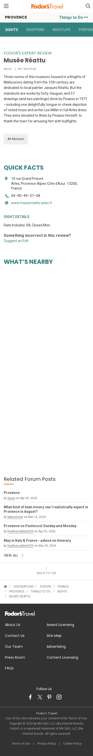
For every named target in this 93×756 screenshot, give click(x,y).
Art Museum (15, 139)
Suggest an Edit (16, 241)
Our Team (14, 646)
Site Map (54, 635)
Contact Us (15, 635)
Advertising (56, 646)
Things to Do (73, 17)
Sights (11, 30)
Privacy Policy (46, 743)
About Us (12, 624)
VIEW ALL (13, 555)
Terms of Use (21, 743)
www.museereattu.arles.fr (31, 203)
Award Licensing (60, 624)
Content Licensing (62, 657)
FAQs (9, 668)
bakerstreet (15, 517)
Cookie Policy (72, 743)
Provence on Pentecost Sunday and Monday (40, 526)
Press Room (15, 657)
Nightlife (61, 30)
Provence (12, 493)
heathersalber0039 (20, 531)
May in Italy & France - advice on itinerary (37, 540)
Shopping (35, 30)
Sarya (11, 498)
